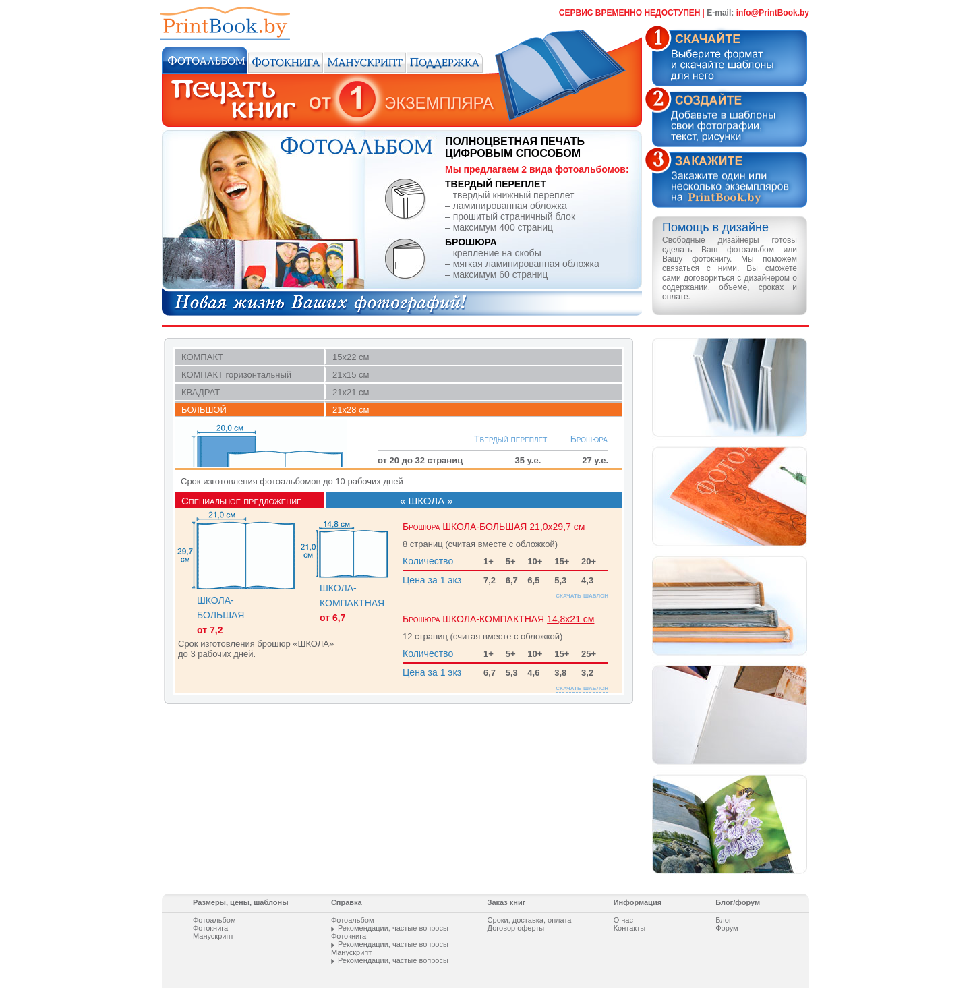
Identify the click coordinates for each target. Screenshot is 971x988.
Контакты (630, 928)
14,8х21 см (570, 609)
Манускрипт (213, 936)
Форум (726, 928)
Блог (723, 920)
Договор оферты (516, 928)
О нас (623, 920)
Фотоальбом (214, 920)
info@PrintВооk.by (772, 13)
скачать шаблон (582, 584)
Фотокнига (210, 928)
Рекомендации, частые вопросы (393, 928)
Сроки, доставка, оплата (530, 920)
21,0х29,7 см (557, 516)
